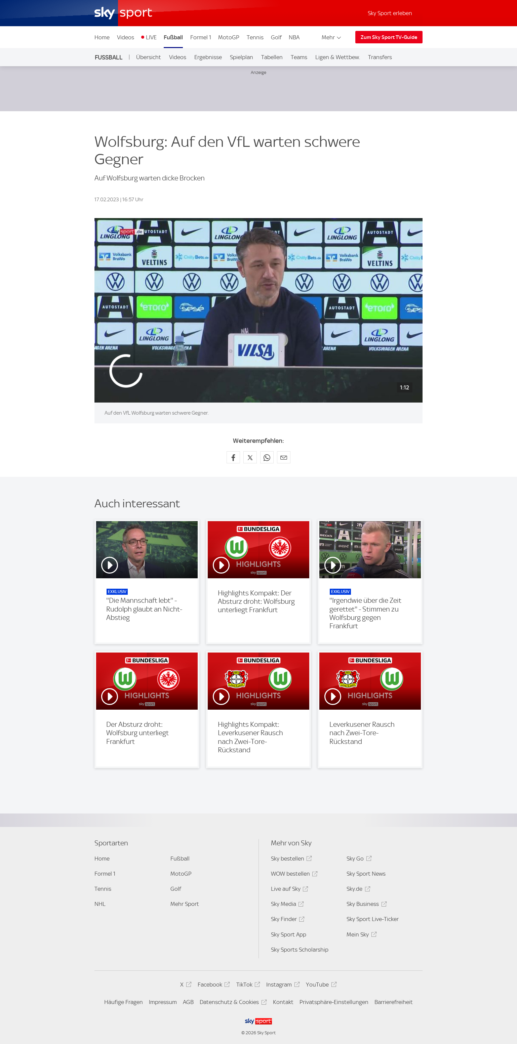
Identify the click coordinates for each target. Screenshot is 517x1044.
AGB (188, 1002)
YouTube (320, 985)
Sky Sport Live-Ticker (373, 919)
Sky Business (366, 905)
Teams (299, 57)
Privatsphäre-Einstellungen (334, 1002)
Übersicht (148, 57)
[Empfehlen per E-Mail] (283, 457)
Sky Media (286, 905)
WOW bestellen (293, 874)
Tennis (255, 37)
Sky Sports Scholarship (299, 949)
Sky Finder (287, 920)
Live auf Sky (288, 889)
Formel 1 (200, 37)
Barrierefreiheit (393, 1002)
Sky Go (358, 859)
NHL (100, 904)
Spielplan (241, 57)
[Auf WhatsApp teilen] (267, 457)
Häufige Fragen (123, 1002)
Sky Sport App (288, 934)
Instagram (281, 985)
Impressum (163, 1002)
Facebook (213, 985)
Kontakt (283, 1002)
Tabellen (272, 57)
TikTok (247, 985)
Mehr (332, 37)
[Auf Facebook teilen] (233, 457)
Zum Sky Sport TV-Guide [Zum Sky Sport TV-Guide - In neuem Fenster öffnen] (389, 37)
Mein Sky (360, 935)
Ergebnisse (208, 57)
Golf (276, 37)
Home (102, 37)
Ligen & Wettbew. (337, 57)
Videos (125, 37)
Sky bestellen (290, 859)
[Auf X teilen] (250, 457)
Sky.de (357, 889)
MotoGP (228, 37)
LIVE (151, 37)
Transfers (380, 57)
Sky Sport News (366, 873)
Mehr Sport (184, 904)
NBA (294, 37)
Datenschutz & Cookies (232, 1003)
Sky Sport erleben (390, 13)
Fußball (173, 37)
